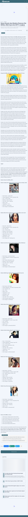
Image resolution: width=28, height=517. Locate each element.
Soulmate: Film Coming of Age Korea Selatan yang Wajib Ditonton (14, 440)
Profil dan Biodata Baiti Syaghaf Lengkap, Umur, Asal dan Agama (15, 486)
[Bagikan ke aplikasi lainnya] (21, 446)
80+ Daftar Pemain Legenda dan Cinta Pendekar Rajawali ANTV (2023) (15, 491)
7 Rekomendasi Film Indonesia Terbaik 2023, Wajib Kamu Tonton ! (14, 437)
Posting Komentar (14, 451)
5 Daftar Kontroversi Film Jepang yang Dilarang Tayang (12, 438)
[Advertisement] (14, 12)
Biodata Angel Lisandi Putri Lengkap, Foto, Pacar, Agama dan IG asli (14, 497)
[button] (24, 1)
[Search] (26, 1)
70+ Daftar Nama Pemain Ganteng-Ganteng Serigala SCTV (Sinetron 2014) (14, 474)
